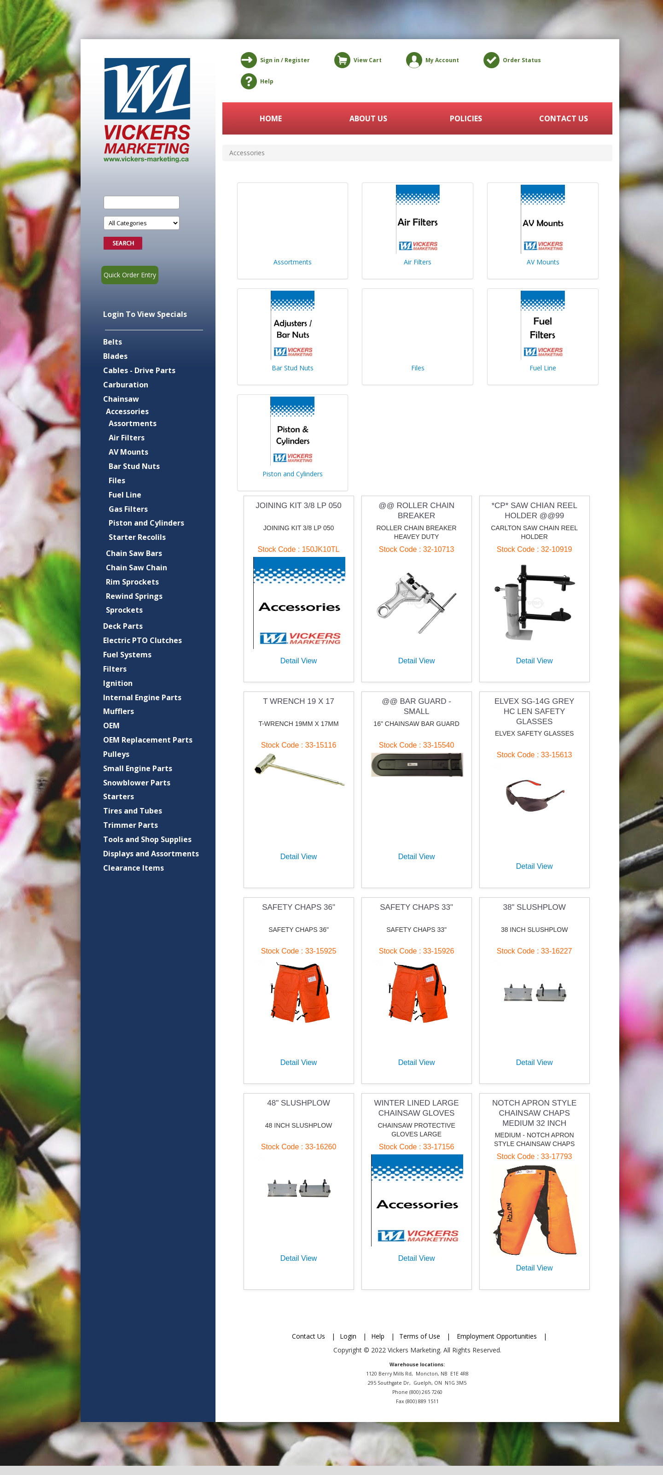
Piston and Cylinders (146, 523)
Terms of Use (419, 1336)
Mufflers (118, 711)
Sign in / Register (274, 60)
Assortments (133, 423)
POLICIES (466, 118)
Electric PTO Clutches (142, 640)
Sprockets (124, 610)
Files (117, 480)
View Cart (356, 60)
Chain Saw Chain (136, 567)
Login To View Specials (145, 314)
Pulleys (116, 754)
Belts (112, 342)
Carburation (125, 385)
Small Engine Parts (137, 768)
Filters (115, 669)
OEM (111, 725)
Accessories (127, 411)
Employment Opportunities (497, 1336)
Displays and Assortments (151, 854)
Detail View (298, 661)
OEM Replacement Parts (147, 740)
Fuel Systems (127, 655)
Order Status (510, 60)
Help (255, 81)
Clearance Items (133, 868)
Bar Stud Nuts (134, 466)
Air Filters (127, 438)
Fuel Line (125, 495)
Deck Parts (123, 626)
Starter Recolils (137, 537)
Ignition (118, 683)
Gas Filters (128, 509)
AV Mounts (128, 452)
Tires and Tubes (132, 811)
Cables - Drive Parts (139, 370)
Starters (118, 796)
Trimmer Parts (130, 825)
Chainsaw (121, 399)
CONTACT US (563, 118)
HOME (271, 118)
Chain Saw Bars (134, 553)
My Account (431, 60)
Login (348, 1336)
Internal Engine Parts (142, 697)
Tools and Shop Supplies (147, 839)
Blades (115, 356)
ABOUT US (368, 118)
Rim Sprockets (132, 582)
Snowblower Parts (136, 783)
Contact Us (308, 1336)
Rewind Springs (134, 596)
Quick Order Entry (130, 274)
